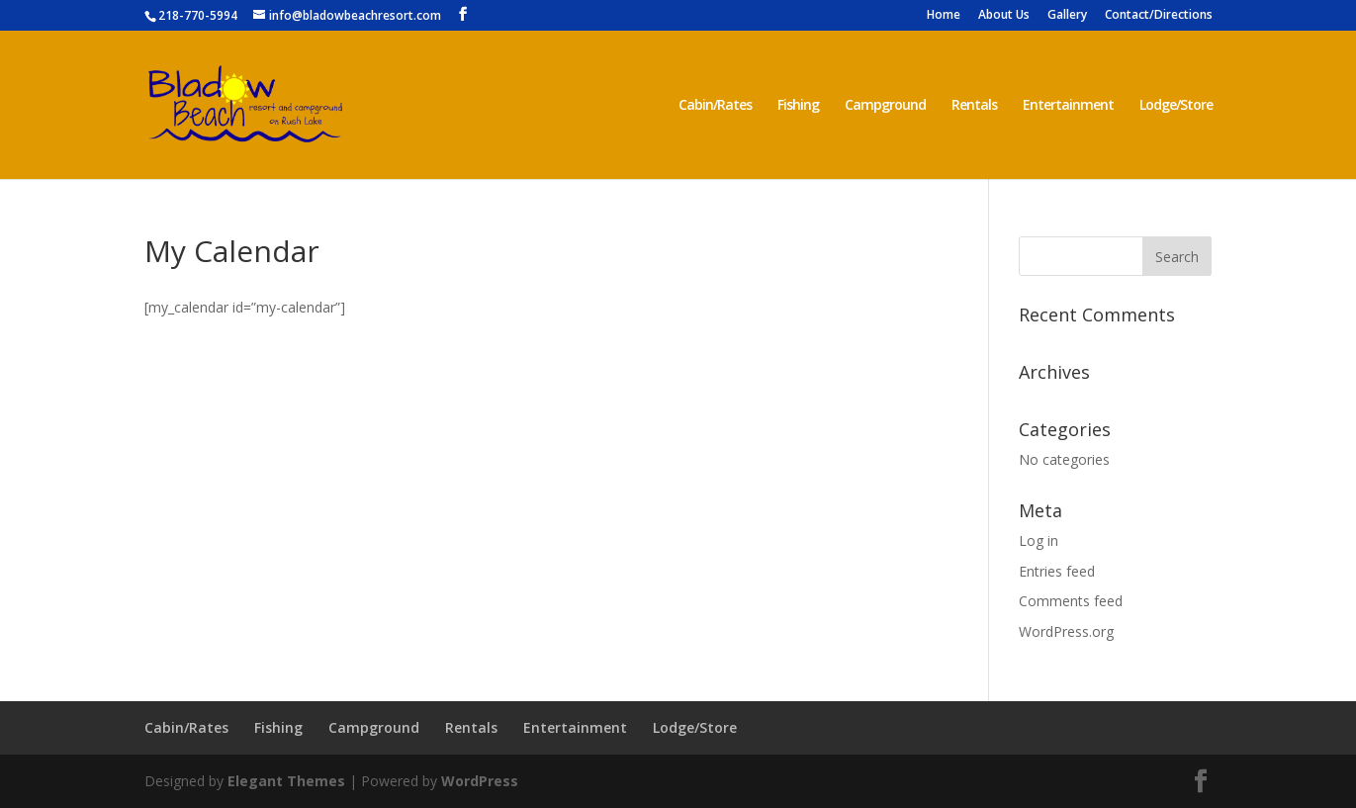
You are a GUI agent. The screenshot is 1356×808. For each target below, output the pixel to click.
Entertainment (1068, 106)
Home (943, 16)
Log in (1038, 540)
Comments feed (1071, 600)
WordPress (479, 780)
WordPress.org (1066, 631)
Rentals (974, 106)
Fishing (798, 106)
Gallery (1067, 16)
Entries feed (1057, 571)
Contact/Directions (1159, 16)
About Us (1004, 16)
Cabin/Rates (715, 106)
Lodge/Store (1176, 106)
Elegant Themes (286, 780)
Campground (885, 106)
